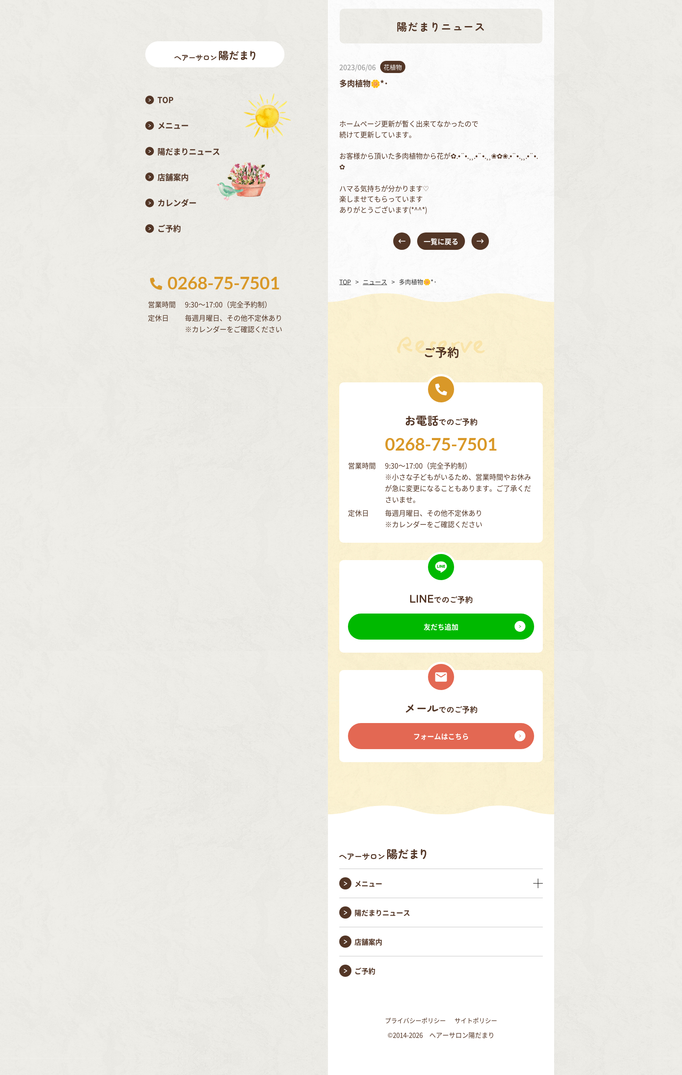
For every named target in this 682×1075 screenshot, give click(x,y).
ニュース (375, 281)
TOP (345, 281)
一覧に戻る (441, 241)
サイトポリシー (476, 1020)
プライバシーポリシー (415, 1020)
